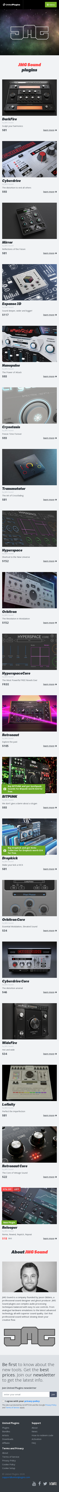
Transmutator (13, 488)
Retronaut (10, 735)
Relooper (9, 1227)
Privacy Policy (50, 1405)
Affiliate (6, 1442)
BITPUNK (9, 796)
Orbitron (9, 611)
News (34, 1431)
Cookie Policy (8, 1464)
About (35, 1427)
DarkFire (9, 119)
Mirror (7, 242)
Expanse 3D (11, 304)
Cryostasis (11, 427)
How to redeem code (42, 1435)
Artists (5, 1435)
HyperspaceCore (16, 673)
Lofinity (8, 1104)
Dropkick (10, 858)
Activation (36, 1439)
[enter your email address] (26, 1394)
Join (53, 1394)
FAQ (34, 1442)
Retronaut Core (14, 1166)
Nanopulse (11, 365)
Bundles (6, 1431)
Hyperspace (12, 550)
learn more (50, 130)
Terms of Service (12, 1407)
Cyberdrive (11, 180)
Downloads (7, 1439)
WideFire (9, 1043)
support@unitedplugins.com (16, 1477)
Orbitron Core (13, 919)
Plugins (5, 1427)
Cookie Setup (8, 1468)
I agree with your (22, 1401)
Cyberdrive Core (15, 981)
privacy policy (32, 1401)
